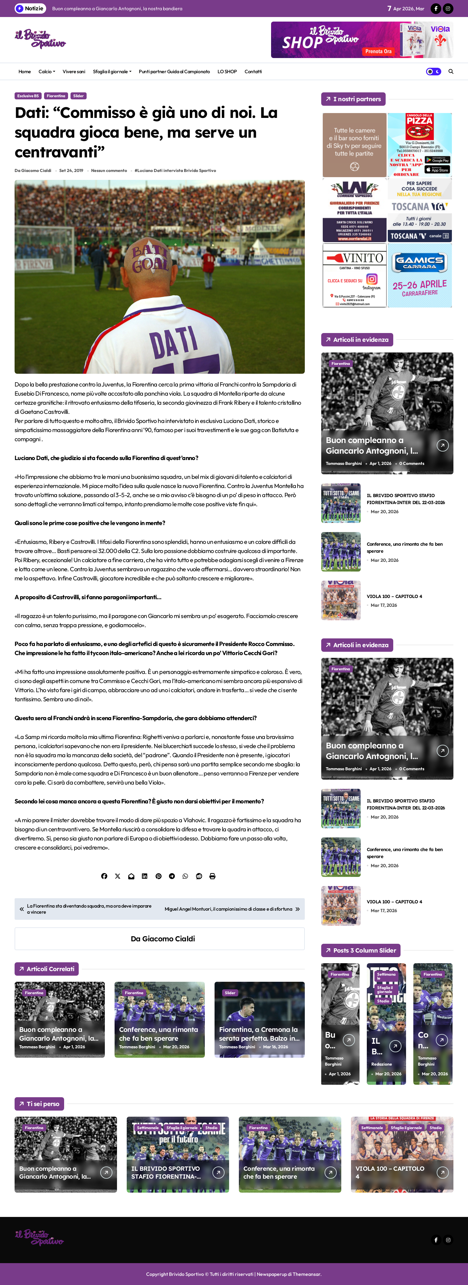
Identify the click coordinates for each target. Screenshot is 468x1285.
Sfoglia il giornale (112, 71)
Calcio (47, 71)
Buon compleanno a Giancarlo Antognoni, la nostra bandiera (56, 1038)
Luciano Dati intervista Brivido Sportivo (176, 170)
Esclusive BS (28, 95)
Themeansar (306, 1274)
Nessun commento (109, 170)
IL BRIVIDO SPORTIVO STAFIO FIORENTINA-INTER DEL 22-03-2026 (165, 1176)
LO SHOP (227, 71)
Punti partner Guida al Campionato (174, 71)
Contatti (253, 71)
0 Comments (411, 463)
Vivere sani (74, 71)
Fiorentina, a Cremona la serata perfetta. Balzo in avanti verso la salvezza (258, 1038)
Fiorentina (56, 95)
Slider (78, 95)
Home (25, 71)
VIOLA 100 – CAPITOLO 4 (394, 596)
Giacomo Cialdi (168, 938)
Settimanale (387, 976)
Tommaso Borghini (37, 1047)
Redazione (382, 1064)
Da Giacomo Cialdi (33, 170)
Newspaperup (272, 1274)
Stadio (384, 1000)
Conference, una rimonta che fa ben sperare (158, 1034)
